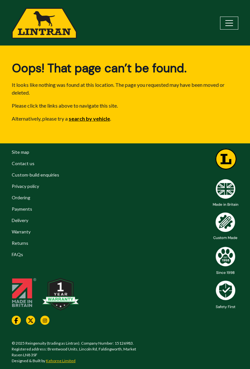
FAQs (17, 254)
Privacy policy (25, 186)
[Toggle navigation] (229, 23)
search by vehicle (89, 118)
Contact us (23, 163)
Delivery (20, 220)
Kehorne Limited (61, 360)
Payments (22, 209)
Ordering (21, 197)
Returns (20, 243)
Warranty (21, 231)
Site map (20, 152)
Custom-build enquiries (35, 175)
